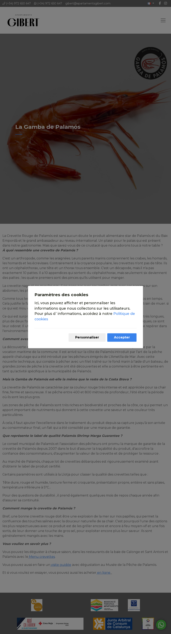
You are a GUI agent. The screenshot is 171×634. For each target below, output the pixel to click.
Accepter (122, 337)
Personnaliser (87, 337)
